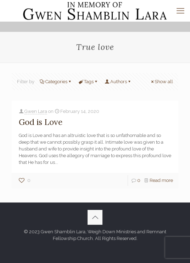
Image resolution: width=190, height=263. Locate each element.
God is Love (40, 122)
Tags (88, 81)
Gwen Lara (35, 111)
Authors (118, 81)
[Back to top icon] (95, 217)
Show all (161, 81)
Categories (56, 81)
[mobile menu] (180, 11)
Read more (161, 180)
